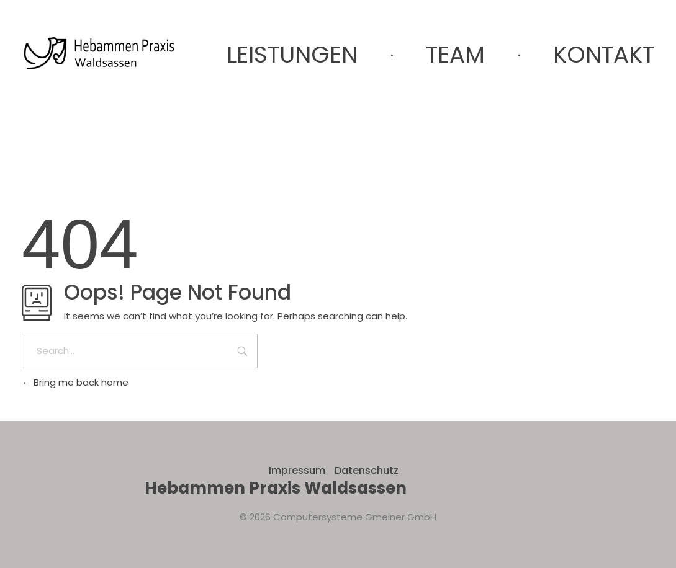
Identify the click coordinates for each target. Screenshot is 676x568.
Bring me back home (75, 382)
